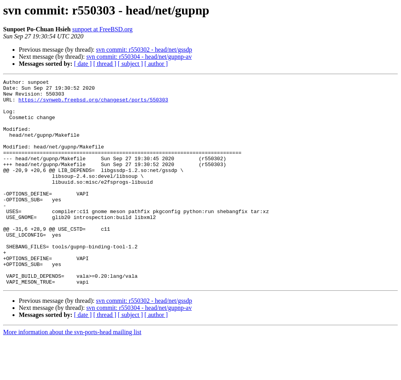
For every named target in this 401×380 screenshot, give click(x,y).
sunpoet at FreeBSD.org (102, 29)
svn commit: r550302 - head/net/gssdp (144, 49)
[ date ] (83, 63)
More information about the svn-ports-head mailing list (72, 373)
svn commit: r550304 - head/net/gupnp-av (138, 56)
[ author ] (156, 63)
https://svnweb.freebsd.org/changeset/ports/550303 (93, 104)
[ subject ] (130, 63)
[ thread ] (104, 63)
